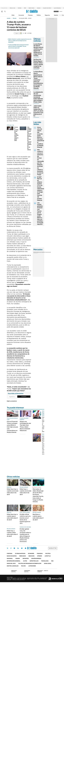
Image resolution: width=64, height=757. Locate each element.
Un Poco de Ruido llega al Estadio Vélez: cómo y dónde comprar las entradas (38, 64)
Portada (9, 553)
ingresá (60, 11)
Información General (13, 561)
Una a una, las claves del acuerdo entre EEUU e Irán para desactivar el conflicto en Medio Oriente (40, 137)
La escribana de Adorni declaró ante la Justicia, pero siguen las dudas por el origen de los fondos (38, 49)
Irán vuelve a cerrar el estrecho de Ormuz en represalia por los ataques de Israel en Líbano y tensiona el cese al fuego (40, 162)
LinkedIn (18, 548)
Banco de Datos (12, 556)
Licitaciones (32, 566)
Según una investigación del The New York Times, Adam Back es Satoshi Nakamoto (25, 426)
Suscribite (23, 396)
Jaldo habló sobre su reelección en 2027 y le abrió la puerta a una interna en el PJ (38, 111)
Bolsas (39, 252)
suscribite (56, 11)
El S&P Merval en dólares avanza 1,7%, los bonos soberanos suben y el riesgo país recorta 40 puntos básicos (40, 188)
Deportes (26, 558)
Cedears (49, 252)
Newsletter (52, 548)
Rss (52, 561)
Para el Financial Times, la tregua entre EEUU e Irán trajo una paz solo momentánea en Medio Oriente (12, 427)
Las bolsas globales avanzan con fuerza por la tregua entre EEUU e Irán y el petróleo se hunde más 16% (40, 213)
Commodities (44, 252)
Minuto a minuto (37, 487)
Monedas (35, 252)
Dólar (13, 15)
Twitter (7, 548)
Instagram (14, 548)
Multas (23, 566)
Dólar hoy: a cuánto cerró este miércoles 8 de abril (25, 491)
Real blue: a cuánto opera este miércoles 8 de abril (38, 517)
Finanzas (30, 15)
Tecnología (45, 561)
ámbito (8, 18)
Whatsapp (25, 548)
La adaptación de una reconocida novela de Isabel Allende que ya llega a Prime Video (38, 97)
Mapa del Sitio (11, 563)
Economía (21, 15)
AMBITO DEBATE (42, 571)
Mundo (14, 18)
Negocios (47, 15)
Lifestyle (48, 556)
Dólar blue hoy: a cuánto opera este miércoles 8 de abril (12, 517)
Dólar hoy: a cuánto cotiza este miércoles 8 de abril (12, 533)
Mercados (22, 556)
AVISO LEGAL (47, 563)
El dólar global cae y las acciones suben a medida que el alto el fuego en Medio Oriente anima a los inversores (25, 535)
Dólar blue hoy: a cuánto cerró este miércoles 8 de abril (12, 491)
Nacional (10, 558)
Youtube (21, 548)
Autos (25, 561)
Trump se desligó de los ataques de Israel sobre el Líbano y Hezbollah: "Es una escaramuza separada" (18, 46)
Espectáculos (34, 561)
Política (39, 15)
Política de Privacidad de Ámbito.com (29, 563)
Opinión (56, 15)
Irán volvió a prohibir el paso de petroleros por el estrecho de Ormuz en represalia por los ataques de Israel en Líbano (30, 138)
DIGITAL (14, 571)
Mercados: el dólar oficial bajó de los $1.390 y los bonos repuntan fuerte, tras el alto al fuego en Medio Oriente (38, 495)
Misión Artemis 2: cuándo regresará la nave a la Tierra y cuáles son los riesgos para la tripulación (19, 40)
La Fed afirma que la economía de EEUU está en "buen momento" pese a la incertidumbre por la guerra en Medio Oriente (38, 80)
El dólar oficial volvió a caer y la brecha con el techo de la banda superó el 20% (25, 518)
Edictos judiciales (12, 566)
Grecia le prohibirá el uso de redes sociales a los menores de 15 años (16, 133)
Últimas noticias (20, 553)
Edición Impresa (36, 558)
